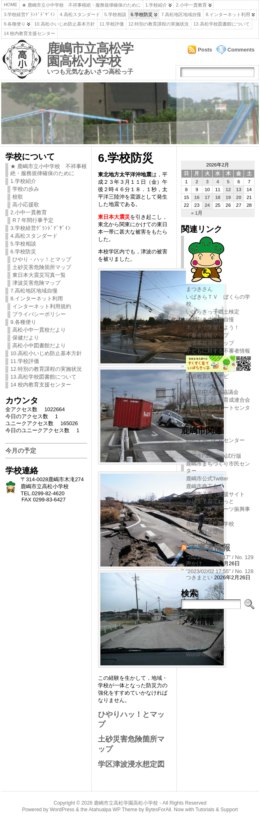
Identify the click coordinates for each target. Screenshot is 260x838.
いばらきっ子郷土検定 (212, 312)
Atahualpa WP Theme (112, 809)
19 (228, 197)
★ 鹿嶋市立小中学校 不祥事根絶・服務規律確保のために (81, 4)
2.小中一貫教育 (191, 4)
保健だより (25, 338)
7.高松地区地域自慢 (181, 14)
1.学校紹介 (156, 4)
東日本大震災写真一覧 (39, 275)
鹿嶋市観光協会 (204, 532)
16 (197, 197)
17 (207, 197)
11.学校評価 (112, 23)
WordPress (62, 809)
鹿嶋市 (194, 448)
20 (238, 197)
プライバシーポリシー (39, 314)
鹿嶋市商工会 (202, 486)
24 (207, 205)
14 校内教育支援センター (29, 33)
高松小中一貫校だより (39, 330)
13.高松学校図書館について (221, 23)
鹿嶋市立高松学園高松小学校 (90, 54)
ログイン (196, 631)
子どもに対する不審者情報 (218, 351)
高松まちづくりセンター (215, 440)
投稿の (200, 639)
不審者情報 (209, 547)
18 (218, 197)
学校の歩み (25, 189)
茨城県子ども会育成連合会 (218, 400)
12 (228, 189)
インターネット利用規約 (41, 306)
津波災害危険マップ (36, 283)
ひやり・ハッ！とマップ (41, 259)
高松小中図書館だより (39, 345)
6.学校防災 (142, 14)
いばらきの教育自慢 (210, 319)
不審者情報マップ (207, 335)
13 (238, 189)
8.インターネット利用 (228, 14)
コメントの (205, 647)
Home (10, 4)
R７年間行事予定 (32, 220)
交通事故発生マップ (210, 343)
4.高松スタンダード (80, 14)
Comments (241, 50)
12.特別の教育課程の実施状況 (158, 23)
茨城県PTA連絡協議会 (212, 392)
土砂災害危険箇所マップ (41, 267)
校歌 (17, 197)
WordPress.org (203, 654)
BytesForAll (158, 809)
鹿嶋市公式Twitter (207, 478)
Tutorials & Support (216, 809)
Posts (205, 50)
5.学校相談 (115, 14)
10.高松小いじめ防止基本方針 (64, 23)
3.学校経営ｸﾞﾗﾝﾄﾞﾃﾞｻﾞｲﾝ (29, 14)
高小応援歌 (25, 204)
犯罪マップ (199, 384)
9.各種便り (15, 23)
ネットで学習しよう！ (212, 327)
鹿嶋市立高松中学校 (210, 524)
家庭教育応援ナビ (218, 373)
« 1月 (196, 213)
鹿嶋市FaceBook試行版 (214, 456)
